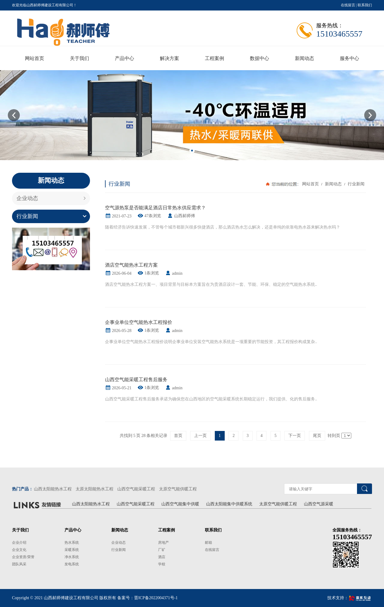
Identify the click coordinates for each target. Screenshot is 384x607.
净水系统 (71, 557)
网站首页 (310, 184)
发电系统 (71, 564)
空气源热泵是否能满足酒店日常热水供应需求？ (155, 207)
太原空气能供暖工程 (178, 489)
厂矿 (161, 550)
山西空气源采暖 (318, 504)
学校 (161, 564)
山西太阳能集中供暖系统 (229, 504)
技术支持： (349, 598)
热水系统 (71, 542)
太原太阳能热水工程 (94, 489)
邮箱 (208, 542)
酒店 (161, 557)
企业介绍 (19, 542)
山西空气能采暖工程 (136, 489)
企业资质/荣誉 (23, 557)
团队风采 (19, 564)
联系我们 (365, 5)
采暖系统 (71, 550)
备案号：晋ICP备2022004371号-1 (147, 598)
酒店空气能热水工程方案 (131, 265)
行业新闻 (27, 216)
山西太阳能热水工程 (53, 489)
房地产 (163, 542)
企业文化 (19, 550)
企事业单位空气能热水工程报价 (138, 322)
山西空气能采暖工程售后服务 (136, 379)
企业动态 (27, 198)
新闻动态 (333, 184)
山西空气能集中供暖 (180, 504)
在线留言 (348, 5)
